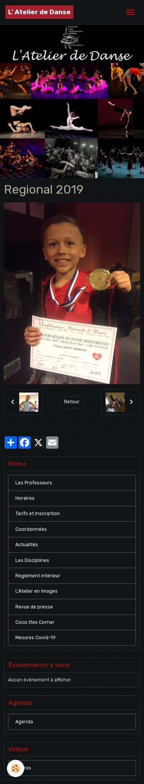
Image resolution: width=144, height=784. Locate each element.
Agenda (24, 721)
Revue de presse (34, 607)
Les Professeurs (33, 483)
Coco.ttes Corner (35, 622)
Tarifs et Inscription (37, 513)
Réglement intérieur (37, 575)
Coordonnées (31, 529)
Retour (71, 401)
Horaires (25, 498)
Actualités (26, 544)
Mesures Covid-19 (35, 637)
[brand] (39, 12)
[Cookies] (15, 768)
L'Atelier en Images (36, 591)
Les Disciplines (32, 560)
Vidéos (23, 768)
